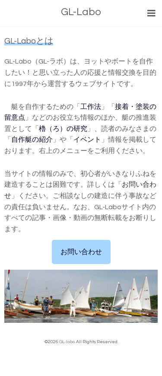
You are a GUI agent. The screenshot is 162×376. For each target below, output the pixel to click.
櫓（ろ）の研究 (63, 128)
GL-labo (67, 341)
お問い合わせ (81, 252)
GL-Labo (81, 11)
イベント (87, 139)
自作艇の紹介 (32, 139)
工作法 (90, 106)
